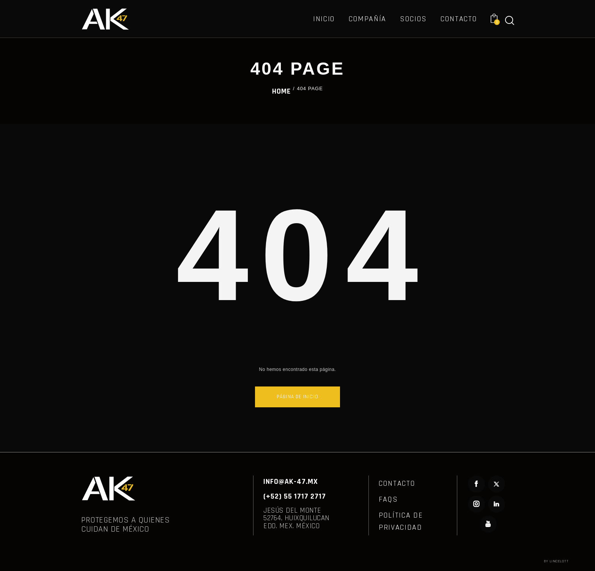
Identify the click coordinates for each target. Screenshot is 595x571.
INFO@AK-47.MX (290, 482)
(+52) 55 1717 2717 (294, 496)
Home (281, 91)
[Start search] (509, 20)
